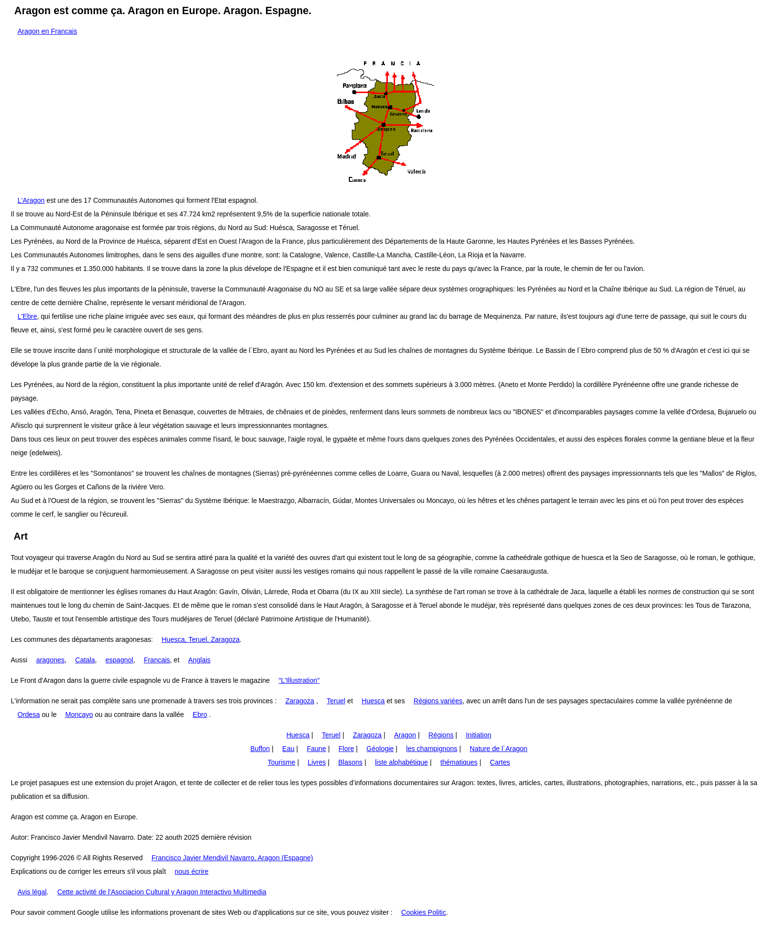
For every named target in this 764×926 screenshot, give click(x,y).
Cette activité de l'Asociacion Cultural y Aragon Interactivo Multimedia (161, 892)
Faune (316, 748)
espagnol (120, 660)
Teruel (336, 701)
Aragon (405, 735)
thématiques (459, 762)
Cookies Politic (423, 912)
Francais (157, 660)
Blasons (350, 762)
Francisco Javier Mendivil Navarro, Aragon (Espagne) (232, 858)
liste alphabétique (401, 762)
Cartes (500, 762)
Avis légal (32, 892)
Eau (288, 748)
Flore (346, 748)
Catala (85, 660)
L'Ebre (27, 316)
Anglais (199, 660)
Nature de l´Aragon (498, 748)
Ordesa (29, 714)
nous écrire (191, 871)
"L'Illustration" (299, 680)
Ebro (200, 714)
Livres (316, 762)
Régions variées (438, 701)
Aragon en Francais (47, 31)
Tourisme (281, 762)
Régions (440, 735)
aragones (50, 660)
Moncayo (79, 714)
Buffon (260, 748)
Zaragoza (300, 701)
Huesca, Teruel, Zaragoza (201, 639)
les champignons (432, 748)
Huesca (373, 701)
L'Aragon (31, 200)
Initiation (478, 735)
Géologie (380, 748)
